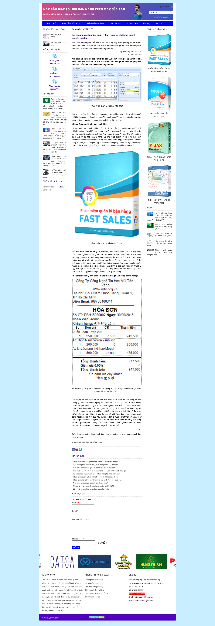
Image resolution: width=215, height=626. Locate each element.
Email (75, 511)
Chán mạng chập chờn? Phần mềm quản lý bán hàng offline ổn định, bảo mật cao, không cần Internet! (55, 161)
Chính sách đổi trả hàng (94, 590)
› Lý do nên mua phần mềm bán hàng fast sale (90, 489)
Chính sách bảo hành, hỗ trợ (96, 593)
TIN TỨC (159, 23)
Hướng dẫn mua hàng (94, 580)
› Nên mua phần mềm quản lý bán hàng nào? (90, 483)
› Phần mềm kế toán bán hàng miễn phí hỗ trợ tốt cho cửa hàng (97, 480)
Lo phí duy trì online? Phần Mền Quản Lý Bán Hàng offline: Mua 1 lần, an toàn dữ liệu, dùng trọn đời (55, 147)
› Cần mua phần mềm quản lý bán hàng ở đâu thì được (94, 468)
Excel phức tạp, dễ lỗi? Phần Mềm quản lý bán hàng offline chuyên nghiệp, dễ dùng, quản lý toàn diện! (55, 103)
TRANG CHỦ (50, 23)
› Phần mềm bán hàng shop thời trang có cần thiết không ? (95, 462)
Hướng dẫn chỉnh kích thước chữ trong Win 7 (163, 226)
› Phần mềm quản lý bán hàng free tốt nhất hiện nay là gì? (95, 477)
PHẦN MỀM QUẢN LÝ (96, 23)
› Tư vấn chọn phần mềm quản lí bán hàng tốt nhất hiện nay (95, 474)
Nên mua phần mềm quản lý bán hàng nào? (159, 243)
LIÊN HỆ (48, 29)
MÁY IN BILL (116, 23)
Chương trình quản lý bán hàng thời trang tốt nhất (159, 252)
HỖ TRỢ (146, 23)
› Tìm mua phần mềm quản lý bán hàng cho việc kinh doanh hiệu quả (99, 471)
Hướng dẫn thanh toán (94, 583)
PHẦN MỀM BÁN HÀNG (71, 23)
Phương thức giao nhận (94, 587)
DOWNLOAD (132, 23)
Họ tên (75, 503)
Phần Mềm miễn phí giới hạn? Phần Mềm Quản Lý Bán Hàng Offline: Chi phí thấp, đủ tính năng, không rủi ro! (55, 133)
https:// (62, 618)
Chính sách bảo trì (92, 597)
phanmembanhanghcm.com (76, 618)
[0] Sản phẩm (164, 7)
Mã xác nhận (78, 539)
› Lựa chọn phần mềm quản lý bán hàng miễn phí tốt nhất (95, 465)
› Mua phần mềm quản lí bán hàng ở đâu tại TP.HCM (93, 486)
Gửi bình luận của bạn (81, 519)
